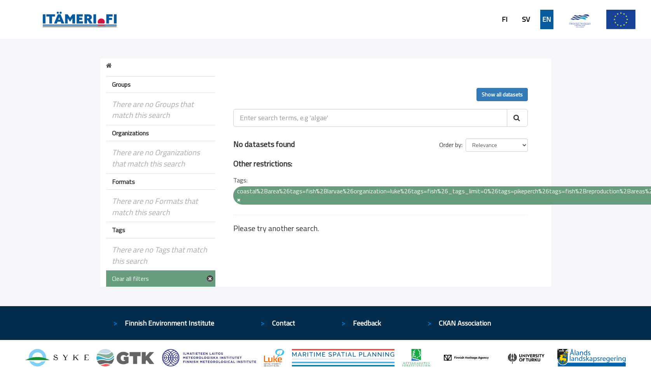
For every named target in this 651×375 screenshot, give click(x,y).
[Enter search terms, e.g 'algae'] (370, 118)
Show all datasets (502, 94)
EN (546, 19)
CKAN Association (465, 323)
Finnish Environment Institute (169, 323)
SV (526, 19)
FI (505, 19)
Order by (450, 144)
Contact (283, 323)
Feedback (367, 323)
